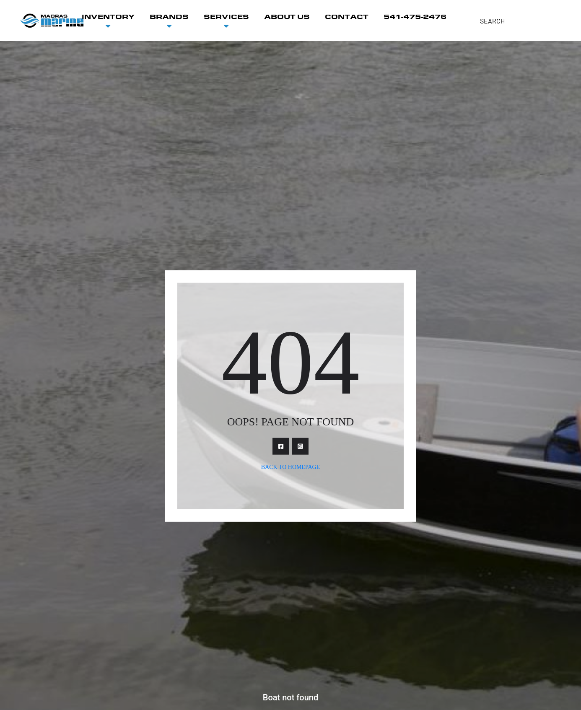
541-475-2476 (415, 17)
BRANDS (169, 17)
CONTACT (346, 17)
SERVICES (226, 17)
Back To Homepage (290, 467)
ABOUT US (287, 17)
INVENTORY (108, 17)
